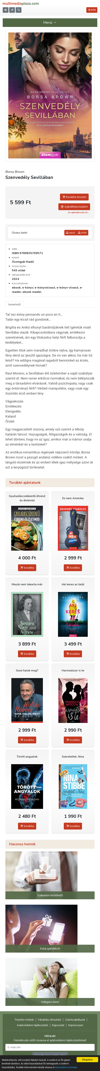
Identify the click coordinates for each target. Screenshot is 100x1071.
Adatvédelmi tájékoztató (32, 1025)
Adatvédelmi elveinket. (66, 1067)
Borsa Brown (14, 172)
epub (70, 232)
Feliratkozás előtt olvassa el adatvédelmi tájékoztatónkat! (50, 1040)
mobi (82, 232)
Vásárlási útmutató (49, 1020)
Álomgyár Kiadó (23, 262)
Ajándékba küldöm (74, 207)
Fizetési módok (24, 1020)
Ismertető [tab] (14, 304)
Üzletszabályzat (75, 1020)
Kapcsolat (58, 1025)
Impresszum (75, 1025)
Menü (50, 22)
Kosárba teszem (74, 197)
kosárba (27, 568)
